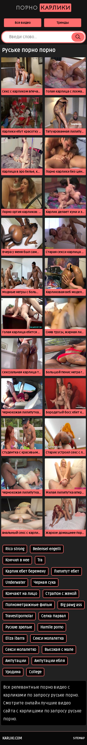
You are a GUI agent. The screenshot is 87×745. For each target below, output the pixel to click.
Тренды (63, 23)
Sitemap (79, 738)
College (35, 672)
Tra (40, 560)
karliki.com (12, 738)
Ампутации (15, 661)
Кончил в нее (17, 560)
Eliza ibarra (15, 638)
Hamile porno (51, 627)
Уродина (13, 672)
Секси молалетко (20, 649)
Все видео (23, 23)
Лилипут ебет (66, 571)
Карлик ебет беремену (25, 571)
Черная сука (45, 582)
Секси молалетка (48, 638)
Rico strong (14, 549)
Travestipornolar (19, 616)
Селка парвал (53, 616)
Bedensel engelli (47, 549)
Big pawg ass (71, 605)
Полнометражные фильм (28, 605)
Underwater (15, 582)
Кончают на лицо (21, 593)
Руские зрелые (18, 627)
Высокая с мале (59, 649)
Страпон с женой (60, 593)
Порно (43, 7)
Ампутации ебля (49, 661)
